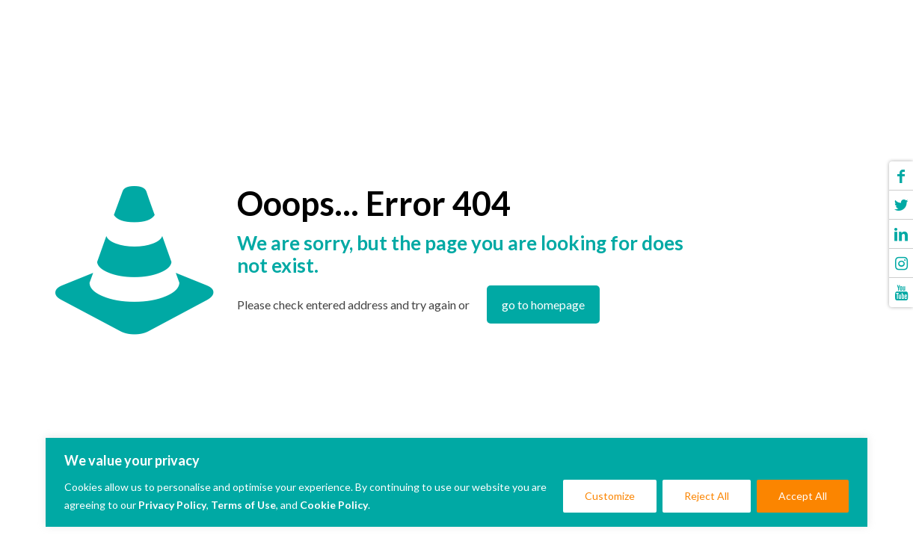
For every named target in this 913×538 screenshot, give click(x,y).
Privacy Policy (172, 504)
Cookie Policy (334, 504)
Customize (610, 495)
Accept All (802, 495)
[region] (456, 482)
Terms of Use (243, 504)
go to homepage (543, 304)
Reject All (706, 495)
